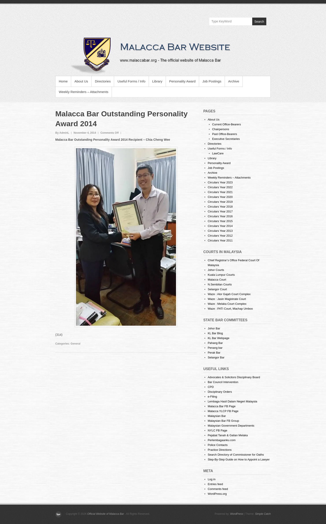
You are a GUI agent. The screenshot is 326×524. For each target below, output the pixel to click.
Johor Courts (216, 270)
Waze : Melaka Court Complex (227, 303)
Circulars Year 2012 (220, 235)
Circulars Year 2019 (220, 201)
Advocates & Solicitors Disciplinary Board (234, 377)
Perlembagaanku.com (221, 440)
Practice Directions (220, 449)
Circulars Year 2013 (220, 230)
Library (157, 81)
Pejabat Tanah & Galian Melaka (228, 435)
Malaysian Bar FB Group (223, 420)
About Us (81, 81)
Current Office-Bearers (226, 124)
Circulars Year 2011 (220, 240)
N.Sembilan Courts (220, 284)
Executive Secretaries (226, 139)
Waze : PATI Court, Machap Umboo (230, 308)
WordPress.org (217, 493)
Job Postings (211, 81)
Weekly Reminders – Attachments (83, 92)
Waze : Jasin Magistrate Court (227, 299)
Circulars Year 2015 (220, 221)
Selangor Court (217, 289)
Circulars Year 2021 (220, 192)
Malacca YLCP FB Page (223, 411)
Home (63, 81)
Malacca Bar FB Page (221, 406)
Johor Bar (214, 328)
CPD (211, 387)
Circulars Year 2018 (220, 206)
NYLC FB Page (217, 430)
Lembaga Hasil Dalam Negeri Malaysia (232, 401)
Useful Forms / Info (131, 81)
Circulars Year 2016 (220, 216)
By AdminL (62, 132)
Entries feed (215, 484)
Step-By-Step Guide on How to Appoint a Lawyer (239, 459)
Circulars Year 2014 (220, 226)
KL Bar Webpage (218, 338)
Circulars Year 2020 (220, 197)
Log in (211, 479)
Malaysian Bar (217, 416)
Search (259, 21)
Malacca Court (217, 279)
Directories (103, 81)
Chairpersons (220, 129)
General (75, 343)
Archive (233, 81)
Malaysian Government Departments (231, 425)
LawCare (218, 153)
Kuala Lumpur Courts (221, 274)
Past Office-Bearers (224, 134)
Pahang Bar (215, 343)
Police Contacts (218, 445)
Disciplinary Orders (220, 391)
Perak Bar (214, 352)
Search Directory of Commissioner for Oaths (236, 454)
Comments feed (218, 489)
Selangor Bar (216, 357)
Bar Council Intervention (223, 382)
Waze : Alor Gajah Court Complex (229, 294)
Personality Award (182, 81)
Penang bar (215, 347)
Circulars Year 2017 (220, 211)
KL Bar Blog (215, 333)
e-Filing (212, 396)
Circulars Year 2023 (220, 182)
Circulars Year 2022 (220, 187)
